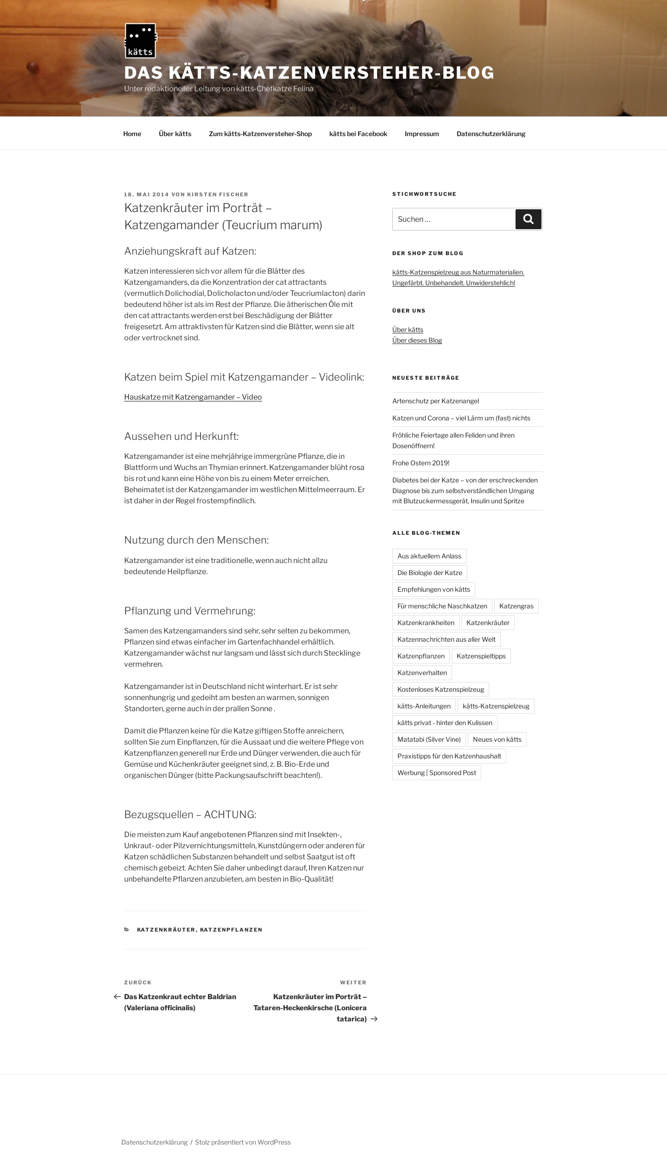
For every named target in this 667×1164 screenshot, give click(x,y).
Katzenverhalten (422, 672)
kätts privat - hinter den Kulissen (444, 722)
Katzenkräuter (166, 929)
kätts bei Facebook (358, 134)
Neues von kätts (497, 739)
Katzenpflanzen (231, 929)
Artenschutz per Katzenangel (435, 401)
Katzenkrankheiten (425, 622)
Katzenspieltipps (481, 656)
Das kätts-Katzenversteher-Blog (309, 73)
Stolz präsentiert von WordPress (243, 1142)
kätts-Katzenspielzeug (496, 706)
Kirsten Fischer (218, 194)
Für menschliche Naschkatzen (442, 606)
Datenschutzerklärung (491, 134)
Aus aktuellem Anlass (429, 556)
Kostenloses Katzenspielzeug (440, 689)
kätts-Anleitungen (424, 706)
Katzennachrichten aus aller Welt (446, 639)
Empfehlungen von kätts (433, 589)
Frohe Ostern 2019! (420, 463)
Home (132, 134)
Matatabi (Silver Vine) (429, 739)
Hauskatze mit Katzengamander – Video (193, 397)
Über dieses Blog (417, 340)
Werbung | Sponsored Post (436, 772)
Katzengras (516, 606)
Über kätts (175, 134)
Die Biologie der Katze (429, 572)
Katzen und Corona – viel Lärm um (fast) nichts (461, 418)
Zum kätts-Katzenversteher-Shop (260, 134)
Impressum (422, 134)
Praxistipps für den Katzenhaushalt (449, 756)
